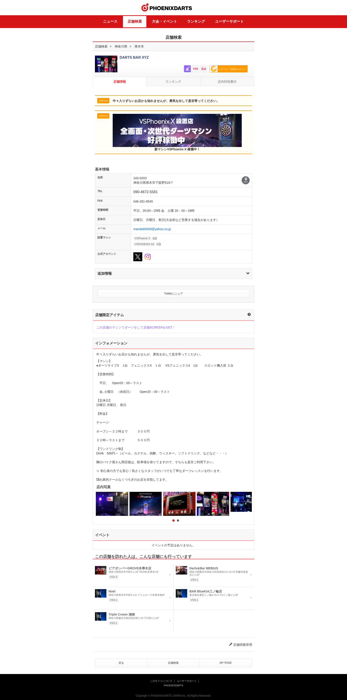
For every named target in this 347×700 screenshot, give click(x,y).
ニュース (110, 21)
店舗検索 (134, 21)
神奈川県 (121, 46)
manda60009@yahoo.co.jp (152, 229)
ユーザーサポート (229, 21)
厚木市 (139, 46)
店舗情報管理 (240, 644)
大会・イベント (164, 21)
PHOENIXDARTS (166, 7)
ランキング (196, 21)
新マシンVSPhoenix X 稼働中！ (177, 132)
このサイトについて (161, 681)
